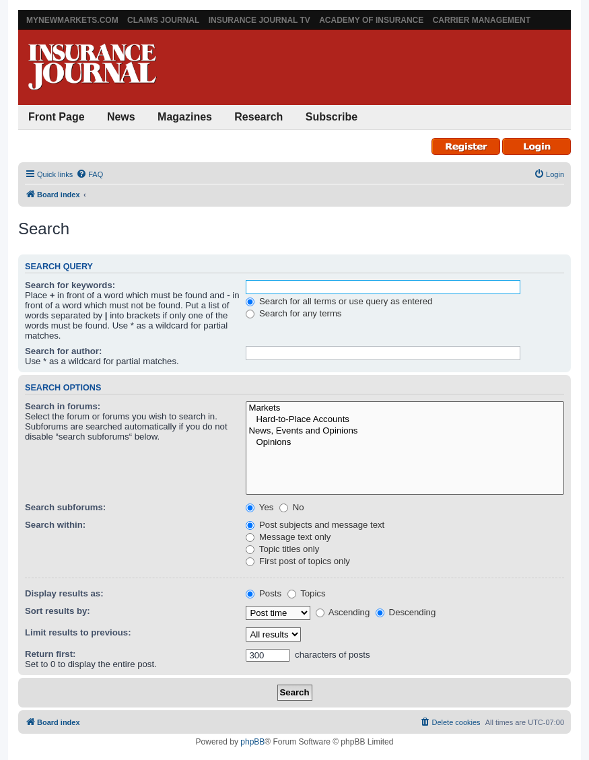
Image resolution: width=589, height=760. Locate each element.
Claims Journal (163, 20)
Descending (406, 612)
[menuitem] (89, 174)
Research (258, 117)
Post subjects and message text (315, 525)
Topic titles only (282, 549)
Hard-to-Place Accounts (405, 419)
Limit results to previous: (78, 632)
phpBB (252, 742)
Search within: (55, 525)
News (121, 117)
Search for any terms (293, 313)
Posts (263, 593)
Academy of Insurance (371, 20)
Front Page (56, 117)
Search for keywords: (70, 285)
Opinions (405, 442)
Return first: (50, 654)
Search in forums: (62, 406)
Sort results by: (57, 611)
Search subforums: (65, 507)
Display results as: (64, 593)
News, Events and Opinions (405, 431)
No (291, 507)
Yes (259, 507)
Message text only (288, 537)
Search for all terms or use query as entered (339, 301)
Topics (306, 593)
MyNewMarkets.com (72, 20)
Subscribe (331, 117)
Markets (405, 408)
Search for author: (63, 351)
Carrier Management (481, 20)
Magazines (185, 117)
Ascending (343, 612)
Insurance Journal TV (259, 20)
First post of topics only (298, 561)
